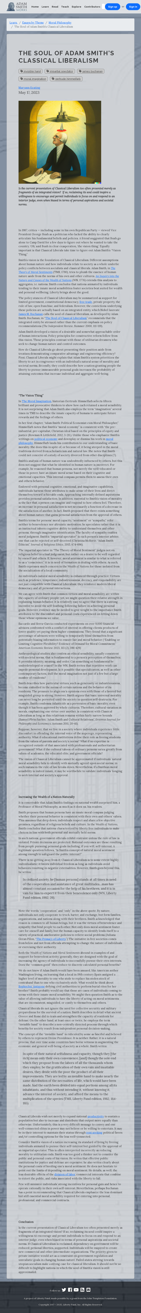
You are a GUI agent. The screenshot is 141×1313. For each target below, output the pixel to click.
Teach (65, 6)
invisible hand (30, 71)
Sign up (112, 6)
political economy (45, 439)
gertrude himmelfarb (66, 78)
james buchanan (91, 71)
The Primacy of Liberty (51, 939)
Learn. (13, 22)
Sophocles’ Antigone (32, 986)
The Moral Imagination (36, 401)
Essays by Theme (33, 22)
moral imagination (33, 78)
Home (35, 6)
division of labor (64, 1174)
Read (55, 6)
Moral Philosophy (60, 22)
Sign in (133, 6)
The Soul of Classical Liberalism (65, 318)
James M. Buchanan (31, 314)
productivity (96, 1116)
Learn (45, 6)
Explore (76, 6)
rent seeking (94, 1132)
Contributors (92, 6)
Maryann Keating (29, 87)
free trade (85, 302)
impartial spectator (59, 71)
